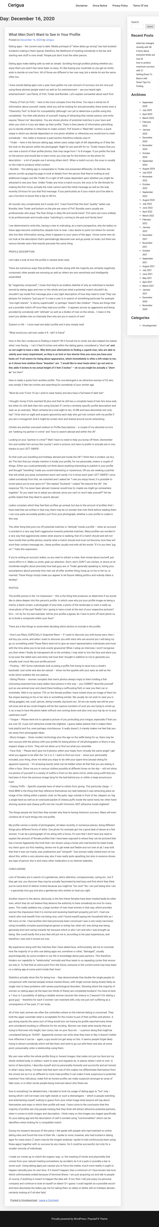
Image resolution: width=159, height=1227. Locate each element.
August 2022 (148, 200)
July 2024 (147, 172)
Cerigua (16, 5)
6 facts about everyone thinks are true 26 (145, 55)
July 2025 (147, 110)
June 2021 (147, 274)
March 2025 (148, 118)
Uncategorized (149, 325)
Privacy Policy (120, 5)
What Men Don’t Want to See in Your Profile (44, 34)
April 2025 (147, 114)
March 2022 (148, 215)
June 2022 (147, 208)
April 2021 (147, 282)
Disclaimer (82, 5)
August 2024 (148, 168)
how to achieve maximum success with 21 (145, 67)
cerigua (50, 39)
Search (135, 22)
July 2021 (147, 270)
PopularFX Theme (98, 1218)
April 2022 (147, 211)
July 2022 (147, 204)
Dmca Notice (100, 5)
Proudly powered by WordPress (69, 1218)
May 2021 (147, 278)
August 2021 (148, 266)
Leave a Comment (49, 1200)
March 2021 (148, 286)
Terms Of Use (140, 5)
